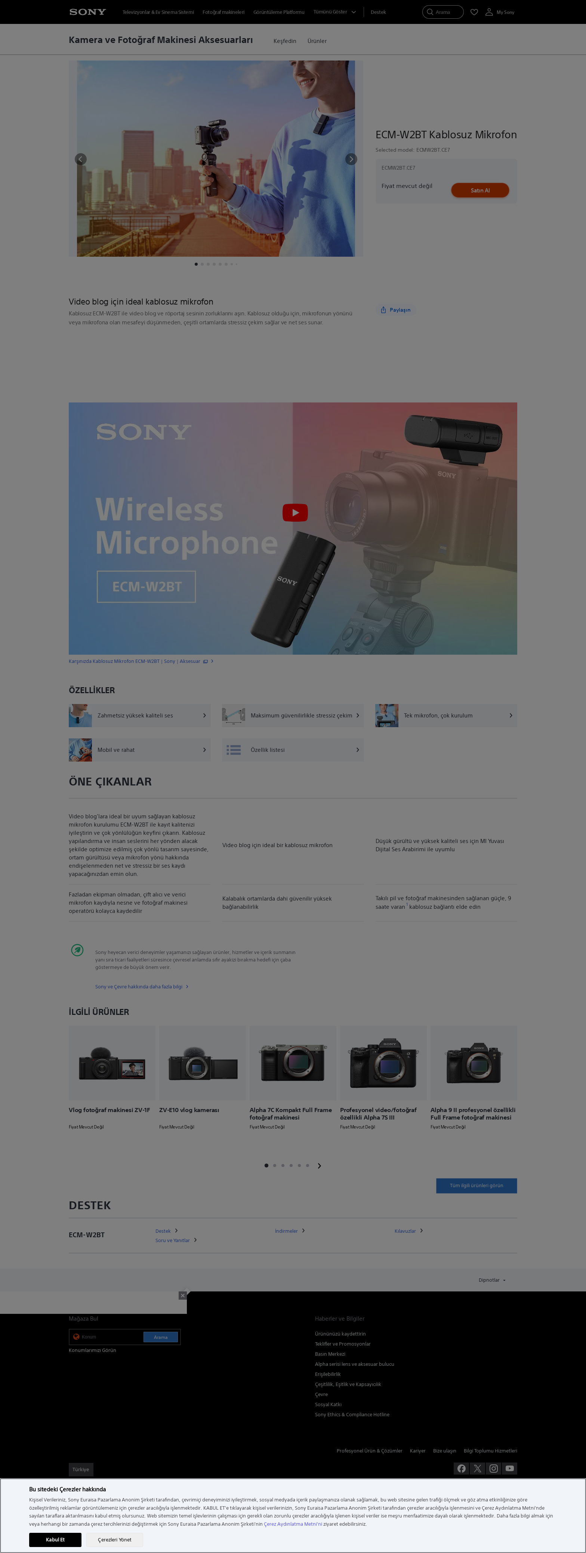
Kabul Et (55, 1540)
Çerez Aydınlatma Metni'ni (293, 1524)
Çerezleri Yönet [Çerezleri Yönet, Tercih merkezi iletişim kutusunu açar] (115, 1540)
